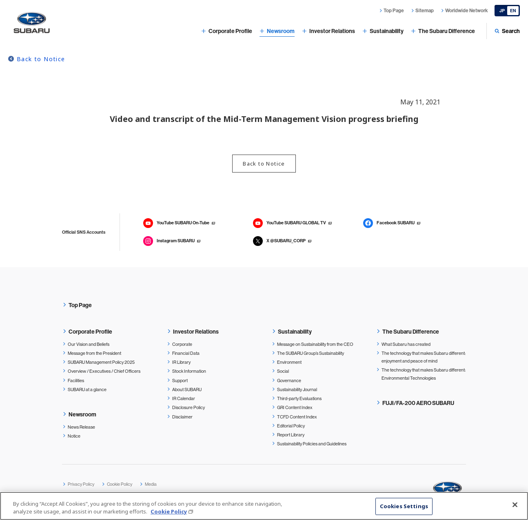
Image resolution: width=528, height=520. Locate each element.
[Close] (515, 507)
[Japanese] (507, 10)
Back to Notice (41, 59)
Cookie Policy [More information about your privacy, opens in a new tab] (169, 513)
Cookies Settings (404, 508)
